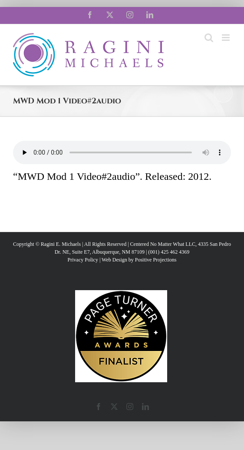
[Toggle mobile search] (208, 37)
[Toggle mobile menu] (226, 37)
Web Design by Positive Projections (139, 260)
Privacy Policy (83, 260)
